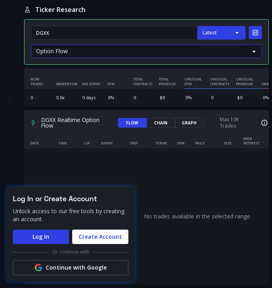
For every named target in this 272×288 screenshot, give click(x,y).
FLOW (132, 123)
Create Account (100, 236)
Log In (40, 236)
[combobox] (114, 33)
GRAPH (189, 123)
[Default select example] (146, 51)
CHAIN (160, 123)
